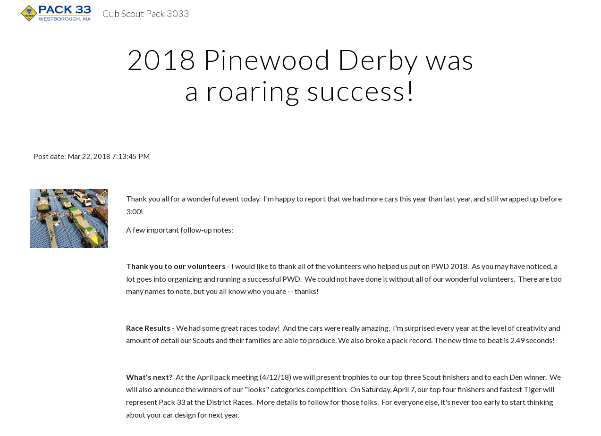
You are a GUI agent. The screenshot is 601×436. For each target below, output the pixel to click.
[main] (300, 74)
